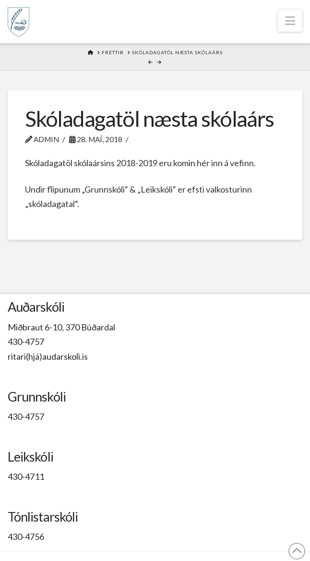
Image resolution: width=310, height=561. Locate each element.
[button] (290, 21)
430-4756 (26, 536)
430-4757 (26, 341)
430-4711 (26, 476)
